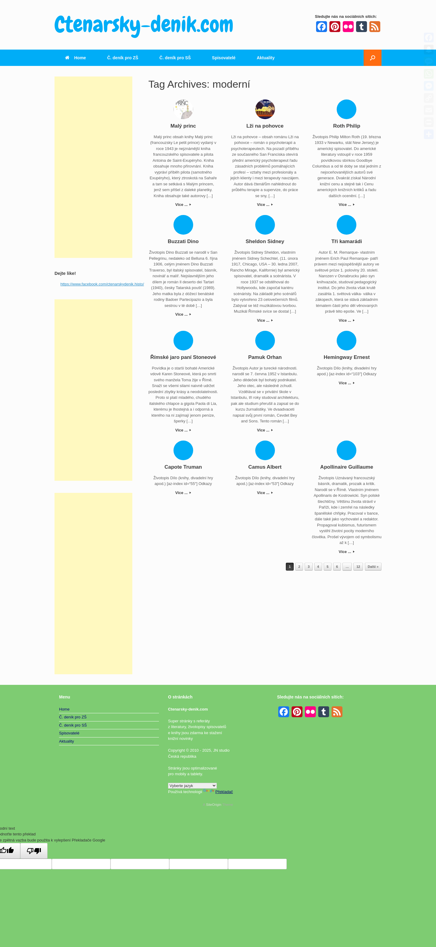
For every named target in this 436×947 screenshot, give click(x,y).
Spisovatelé (224, 57)
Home (75, 57)
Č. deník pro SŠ (175, 57)
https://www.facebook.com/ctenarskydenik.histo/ (102, 284)
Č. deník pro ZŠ (122, 57)
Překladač (218, 791)
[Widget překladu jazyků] (192, 786)
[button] (373, 58)
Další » (373, 566)
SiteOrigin (213, 804)
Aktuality (266, 57)
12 (358, 566)
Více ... (183, 204)
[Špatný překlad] (34, 851)
